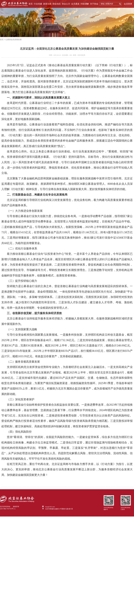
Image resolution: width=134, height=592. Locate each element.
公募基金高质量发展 (13, 40)
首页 (31, 4)
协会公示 (66, 4)
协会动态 (57, 4)
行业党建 (38, 4)
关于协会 (94, 4)
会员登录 (128, 4)
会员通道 (75, 4)
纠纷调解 (85, 4)
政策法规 (47, 4)
